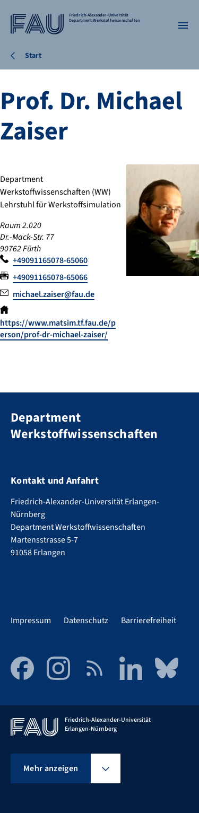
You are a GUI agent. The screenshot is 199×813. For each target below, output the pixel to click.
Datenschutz (86, 620)
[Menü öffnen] (183, 25)
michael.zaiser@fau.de (53, 294)
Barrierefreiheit (148, 620)
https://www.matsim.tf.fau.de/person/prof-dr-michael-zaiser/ (58, 328)
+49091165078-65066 (50, 277)
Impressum (31, 620)
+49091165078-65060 (50, 260)
